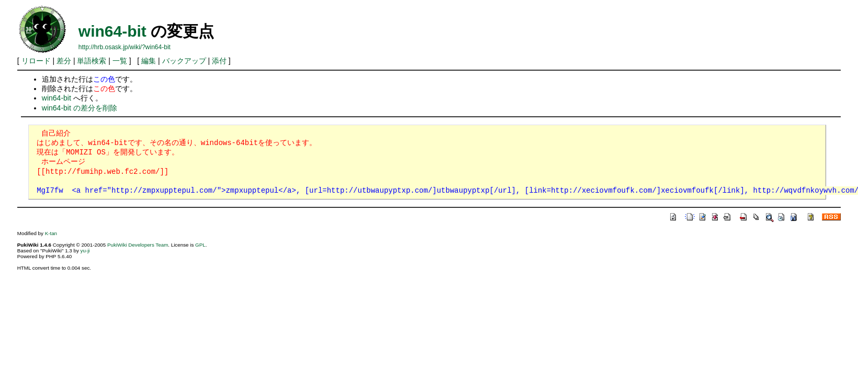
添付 (219, 61)
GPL (200, 245)
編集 (148, 61)
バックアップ (184, 61)
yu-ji (85, 250)
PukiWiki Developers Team (137, 245)
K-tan (51, 233)
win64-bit (112, 31)
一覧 (119, 61)
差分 (64, 61)
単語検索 (91, 61)
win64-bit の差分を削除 (79, 108)
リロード (36, 61)
